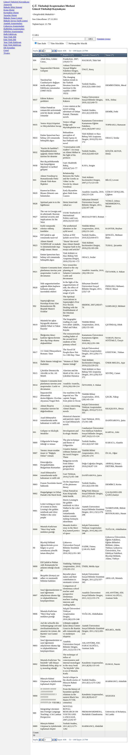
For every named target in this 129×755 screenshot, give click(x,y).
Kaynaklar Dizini (11, 12)
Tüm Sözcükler (56, 43)
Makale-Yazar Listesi (13, 18)
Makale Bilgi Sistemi (13, 7)
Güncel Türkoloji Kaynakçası (16, 2)
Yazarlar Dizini (10, 15)
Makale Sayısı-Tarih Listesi (16, 20)
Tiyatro (7, 53)
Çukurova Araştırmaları (14, 26)
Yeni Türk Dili (10, 37)
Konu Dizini (9, 10)
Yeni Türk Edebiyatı (12, 42)
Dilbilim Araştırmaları (13, 31)
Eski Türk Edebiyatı (12, 45)
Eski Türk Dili (10, 39)
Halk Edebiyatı (10, 34)
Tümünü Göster (104, 39)
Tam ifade (40, 43)
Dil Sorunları (9, 47)
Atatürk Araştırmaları (13, 23)
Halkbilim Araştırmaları (14, 28)
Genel (6, 50)
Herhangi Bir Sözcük (76, 43)
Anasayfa (8, 4)
